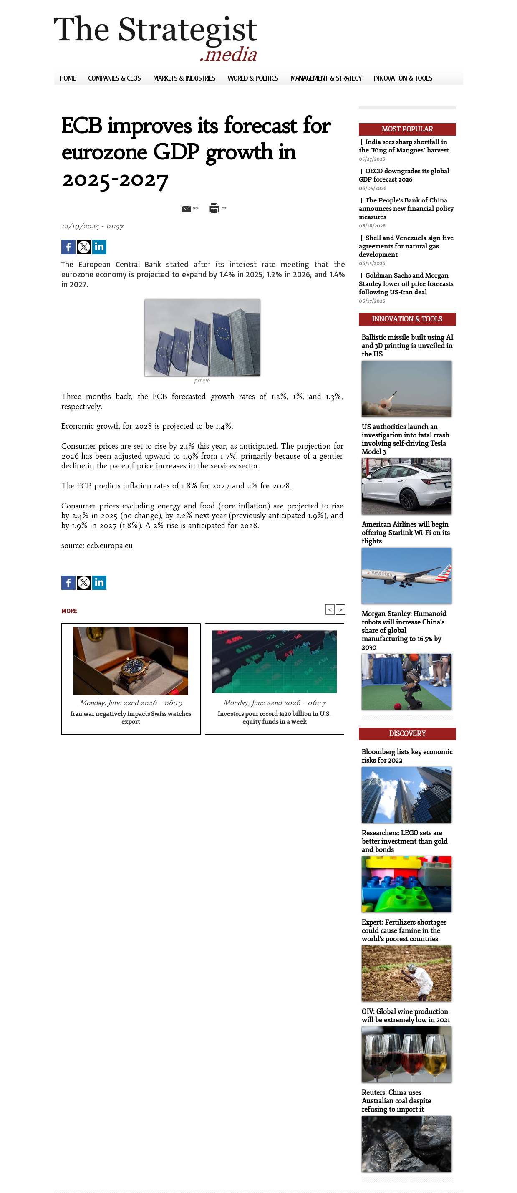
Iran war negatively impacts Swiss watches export (131, 719)
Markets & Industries (185, 77)
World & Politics (254, 77)
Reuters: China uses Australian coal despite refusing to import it (405, 1075)
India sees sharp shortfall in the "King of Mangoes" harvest (404, 146)
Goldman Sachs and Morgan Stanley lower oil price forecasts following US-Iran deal (406, 283)
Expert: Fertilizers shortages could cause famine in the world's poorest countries (401, 907)
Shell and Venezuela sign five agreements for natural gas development (406, 246)
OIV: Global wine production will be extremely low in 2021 (403, 991)
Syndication (105, 1174)
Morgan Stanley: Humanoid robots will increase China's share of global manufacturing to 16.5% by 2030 (404, 618)
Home (68, 77)
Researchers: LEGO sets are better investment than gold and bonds (401, 819)
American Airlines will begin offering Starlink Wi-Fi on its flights (402, 526)
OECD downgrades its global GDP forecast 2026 (405, 175)
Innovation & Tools (403, 77)
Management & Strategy (326, 77)
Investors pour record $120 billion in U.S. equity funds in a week (274, 719)
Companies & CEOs (115, 77)
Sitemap (68, 1174)
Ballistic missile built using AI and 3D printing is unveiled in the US (404, 342)
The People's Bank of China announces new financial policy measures (406, 208)
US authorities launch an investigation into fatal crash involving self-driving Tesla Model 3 (403, 434)
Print (224, 207)
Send (182, 207)
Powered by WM (143, 1174)
